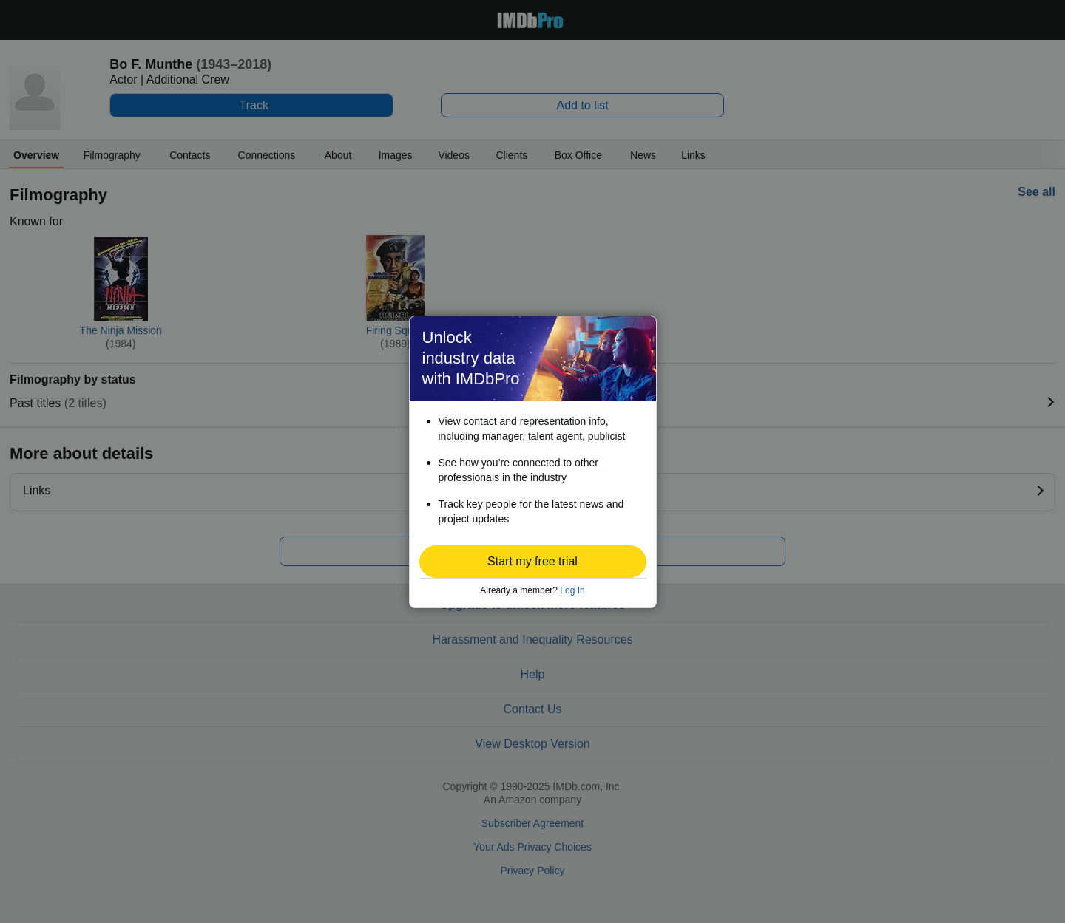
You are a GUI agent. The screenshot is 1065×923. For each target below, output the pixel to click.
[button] (533, 561)
